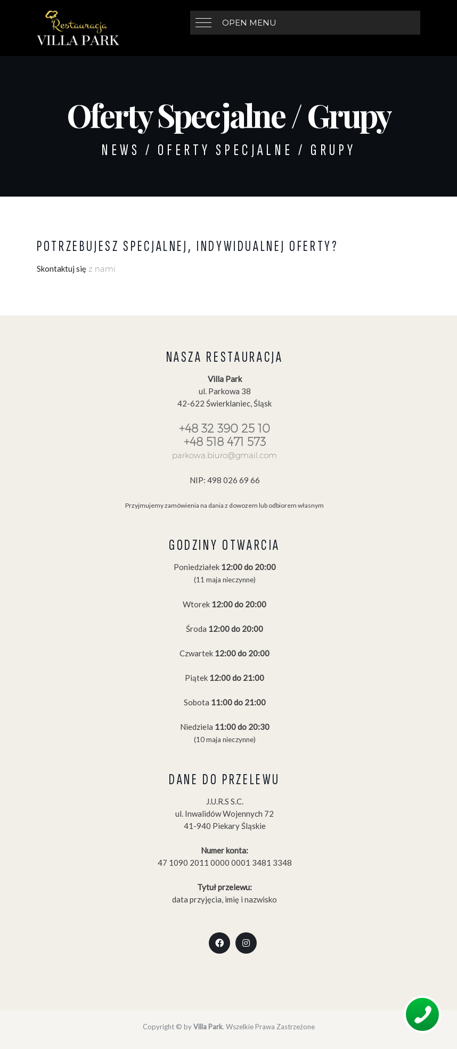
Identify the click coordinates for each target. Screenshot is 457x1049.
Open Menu (249, 23)
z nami (101, 269)
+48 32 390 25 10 (224, 428)
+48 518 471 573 (225, 442)
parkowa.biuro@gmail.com (224, 455)
